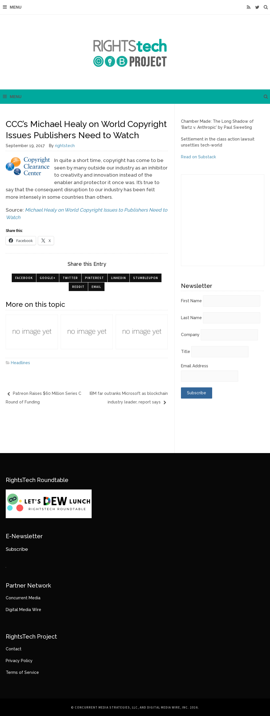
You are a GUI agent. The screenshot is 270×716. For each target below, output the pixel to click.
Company (190, 334)
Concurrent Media (23, 598)
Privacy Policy (19, 660)
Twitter (70, 278)
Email (96, 287)
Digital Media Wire (23, 609)
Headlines (20, 362)
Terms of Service (22, 672)
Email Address (194, 366)
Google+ (48, 278)
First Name (191, 301)
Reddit (78, 287)
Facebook (24, 278)
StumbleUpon (145, 278)
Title (185, 351)
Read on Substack (198, 157)
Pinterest (94, 278)
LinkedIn (118, 278)
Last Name (191, 317)
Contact (13, 649)
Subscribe (17, 549)
